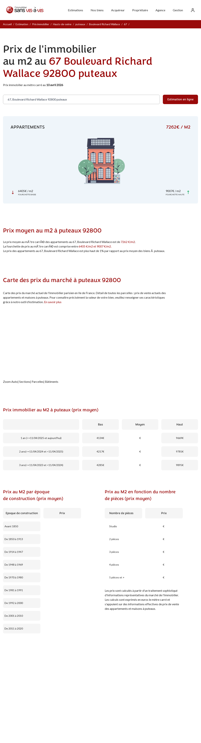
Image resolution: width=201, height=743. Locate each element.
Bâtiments (51, 381)
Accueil (7, 24)
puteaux (80, 24)
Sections (24, 381)
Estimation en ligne (180, 99)
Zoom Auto (10, 381)
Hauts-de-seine (62, 24)
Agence (160, 10)
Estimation (22, 24)
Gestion (178, 10)
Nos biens (97, 10)
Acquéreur (118, 10)
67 (125, 24)
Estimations (75, 10)
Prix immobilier (40, 24)
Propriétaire (140, 10)
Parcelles (37, 381)
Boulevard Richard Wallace (104, 24)
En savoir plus (52, 302)
